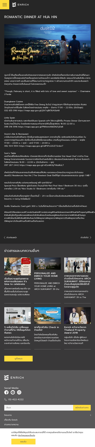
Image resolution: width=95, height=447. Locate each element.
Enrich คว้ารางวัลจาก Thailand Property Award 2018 (75, 330)
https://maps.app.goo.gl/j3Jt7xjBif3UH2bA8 (39, 110)
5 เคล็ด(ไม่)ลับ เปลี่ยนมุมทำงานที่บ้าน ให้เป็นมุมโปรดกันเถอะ (17, 330)
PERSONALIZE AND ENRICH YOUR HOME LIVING (46, 276)
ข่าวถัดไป (86, 237)
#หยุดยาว (41, 218)
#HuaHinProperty (79, 212)
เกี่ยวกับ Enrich (10, 419)
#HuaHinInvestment (61, 212)
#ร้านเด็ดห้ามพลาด (36, 221)
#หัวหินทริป (12, 218)
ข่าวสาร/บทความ (11, 424)
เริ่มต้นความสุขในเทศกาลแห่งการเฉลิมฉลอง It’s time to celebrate (16, 281)
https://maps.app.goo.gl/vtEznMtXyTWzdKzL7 (42, 165)
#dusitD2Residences (14, 212)
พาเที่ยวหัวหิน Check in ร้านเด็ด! (46, 329)
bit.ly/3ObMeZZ (22, 198)
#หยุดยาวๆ (51, 218)
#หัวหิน (75, 215)
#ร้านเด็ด (23, 221)
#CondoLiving (45, 212)
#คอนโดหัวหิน (34, 215)
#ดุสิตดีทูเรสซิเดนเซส (18, 215)
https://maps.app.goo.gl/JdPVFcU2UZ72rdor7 (41, 145)
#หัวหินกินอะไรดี (30, 218)
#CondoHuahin (31, 212)
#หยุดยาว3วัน (62, 218)
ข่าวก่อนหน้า (10, 237)
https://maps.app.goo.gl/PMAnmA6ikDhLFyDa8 (40, 126)
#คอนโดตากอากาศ (63, 215)
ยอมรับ (23, 441)
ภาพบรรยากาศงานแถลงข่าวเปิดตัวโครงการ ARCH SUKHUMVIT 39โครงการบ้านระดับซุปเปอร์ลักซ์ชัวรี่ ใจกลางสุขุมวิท (77, 281)
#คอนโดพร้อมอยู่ (47, 215)
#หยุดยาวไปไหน (12, 221)
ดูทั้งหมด (18, 358)
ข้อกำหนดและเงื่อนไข (27, 435)
